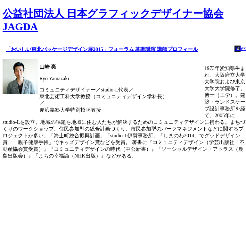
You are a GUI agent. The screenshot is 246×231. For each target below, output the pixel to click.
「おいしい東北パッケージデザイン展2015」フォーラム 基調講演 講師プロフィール (102, 49)
